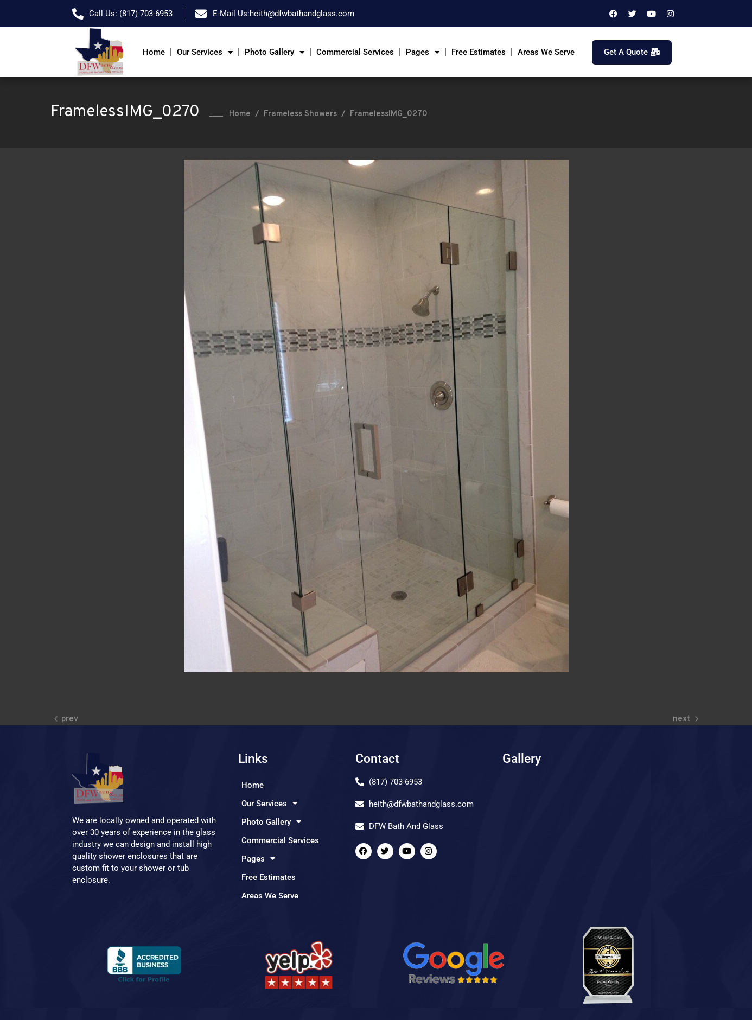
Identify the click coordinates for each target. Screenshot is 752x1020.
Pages (422, 52)
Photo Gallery (274, 52)
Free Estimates (478, 52)
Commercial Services (355, 52)
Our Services (205, 52)
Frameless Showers (300, 114)
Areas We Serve (546, 52)
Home (154, 52)
